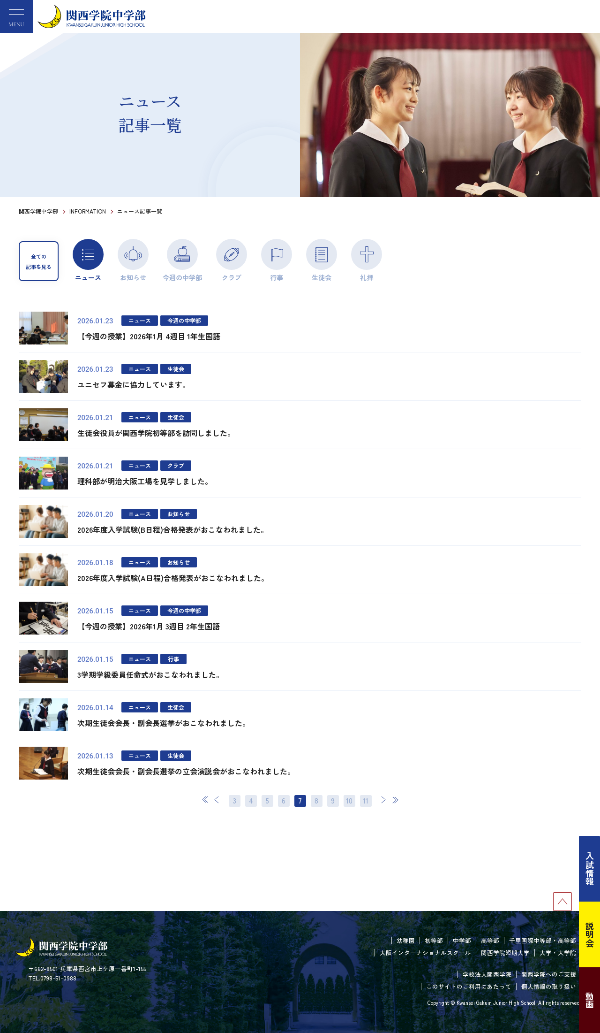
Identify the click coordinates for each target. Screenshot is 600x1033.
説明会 (590, 934)
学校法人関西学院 (487, 974)
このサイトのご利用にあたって (468, 986)
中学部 (462, 940)
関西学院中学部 (38, 211)
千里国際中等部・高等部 (542, 940)
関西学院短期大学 (505, 952)
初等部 (434, 940)
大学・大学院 (558, 952)
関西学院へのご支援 (548, 974)
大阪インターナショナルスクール (425, 952)
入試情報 (590, 869)
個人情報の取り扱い (548, 986)
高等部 (490, 940)
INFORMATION (87, 211)
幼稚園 (406, 940)
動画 (590, 1000)
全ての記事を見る (39, 261)
